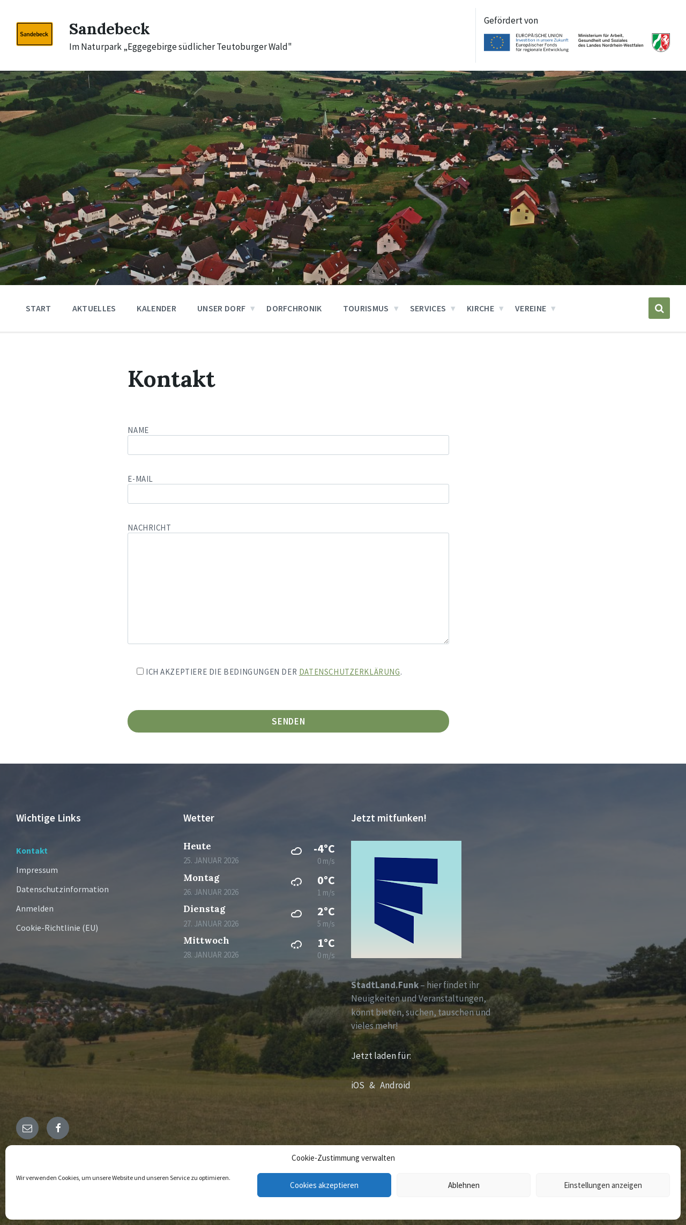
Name (343, 440)
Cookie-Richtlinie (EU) (57, 927)
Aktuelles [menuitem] (94, 308)
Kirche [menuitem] (480, 308)
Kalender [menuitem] (156, 308)
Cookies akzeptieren (324, 1185)
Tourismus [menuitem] (366, 308)
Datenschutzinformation (62, 889)
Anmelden (35, 908)
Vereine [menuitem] (530, 308)
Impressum (37, 869)
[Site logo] (34, 43)
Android (395, 1085)
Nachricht (288, 584)
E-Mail (288, 486)
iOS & (365, 1085)
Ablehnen (464, 1185)
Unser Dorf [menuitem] (221, 308)
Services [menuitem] (428, 308)
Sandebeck (110, 28)
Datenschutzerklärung (349, 672)
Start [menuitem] (38, 308)
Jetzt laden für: (381, 1056)
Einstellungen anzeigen (603, 1185)
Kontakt (32, 850)
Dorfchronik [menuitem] (294, 308)
